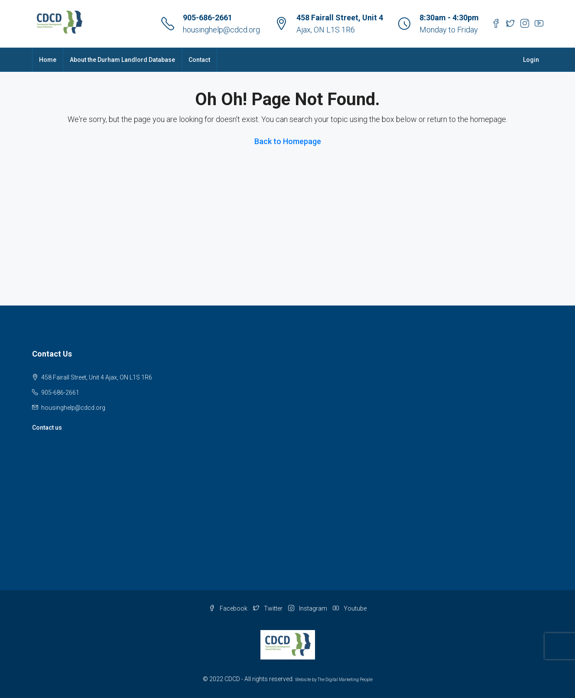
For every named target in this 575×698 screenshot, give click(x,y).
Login (531, 59)
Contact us (47, 427)
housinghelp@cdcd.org (221, 29)
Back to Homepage (287, 141)
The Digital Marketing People (345, 679)
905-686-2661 (207, 17)
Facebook (229, 608)
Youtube (350, 608)
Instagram (308, 608)
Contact (199, 59)
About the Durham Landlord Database (122, 59)
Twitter (268, 608)
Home (47, 59)
